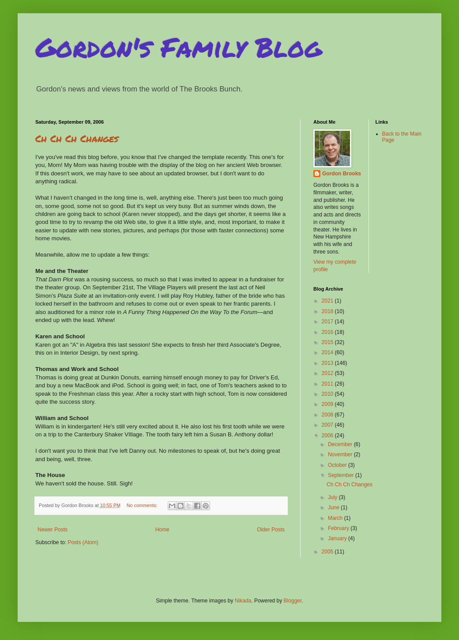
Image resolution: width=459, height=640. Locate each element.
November (341, 454)
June (334, 507)
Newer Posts (53, 529)
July (333, 497)
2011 (328, 384)
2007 (328, 425)
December (341, 444)
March (336, 518)
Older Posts (271, 529)
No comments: (143, 505)
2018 (328, 311)
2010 (328, 394)
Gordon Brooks (341, 173)
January (338, 538)
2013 (328, 363)
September (341, 475)
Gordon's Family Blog (178, 47)
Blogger (293, 601)
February (339, 528)
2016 (328, 332)
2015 (328, 342)
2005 (328, 552)
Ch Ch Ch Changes (76, 138)
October (338, 465)
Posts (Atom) (83, 542)
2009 (328, 404)
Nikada (243, 601)
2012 (328, 373)
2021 (328, 301)
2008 (328, 415)
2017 (328, 321)
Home (162, 529)
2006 (328, 435)
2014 (328, 352)
